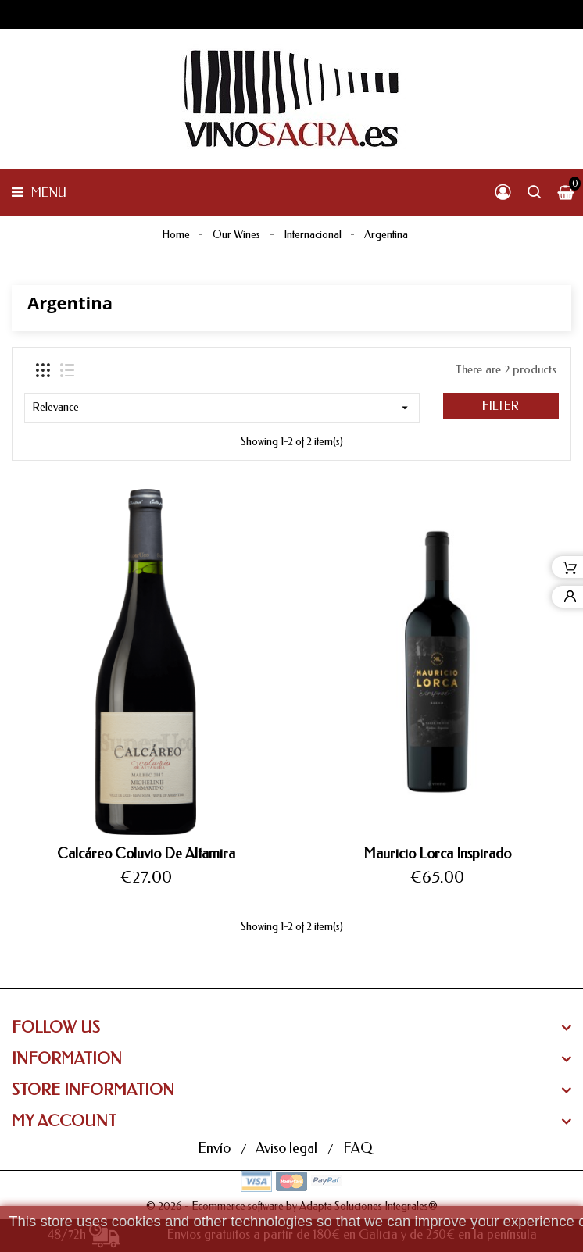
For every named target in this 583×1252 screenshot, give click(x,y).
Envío (216, 1148)
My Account (64, 1121)
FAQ (357, 1148)
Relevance (222, 408)
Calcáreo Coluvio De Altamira (146, 853)
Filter (500, 405)
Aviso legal (288, 1148)
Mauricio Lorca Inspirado (437, 853)
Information (67, 1059)
